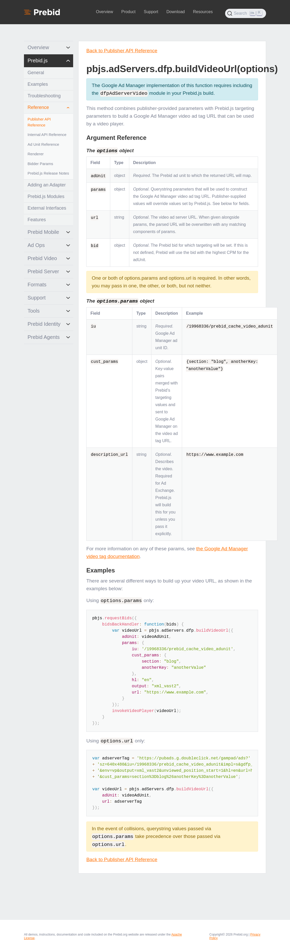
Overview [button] (104, 12)
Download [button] (175, 12)
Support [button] (151, 12)
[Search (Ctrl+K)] (245, 13)
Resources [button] (202, 12)
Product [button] (128, 12)
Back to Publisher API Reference (121, 50)
